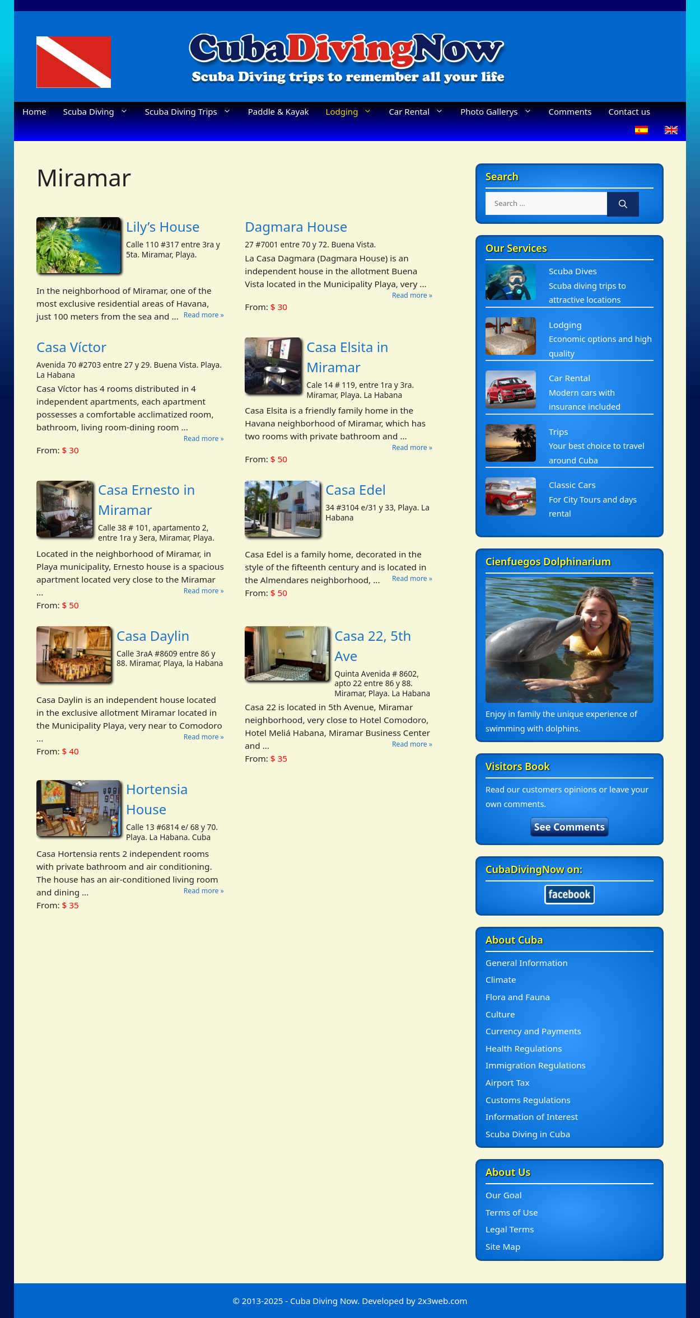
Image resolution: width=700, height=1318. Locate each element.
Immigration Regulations (536, 1065)
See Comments (569, 826)
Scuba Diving (100, 111)
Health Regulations (524, 1048)
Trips (558, 431)
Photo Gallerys (500, 111)
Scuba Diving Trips (192, 111)
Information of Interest (532, 1116)
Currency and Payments (533, 1030)
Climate (501, 979)
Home (34, 111)
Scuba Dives (573, 270)
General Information (527, 962)
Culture (500, 1014)
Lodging (353, 111)
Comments (570, 111)
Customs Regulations (528, 1099)
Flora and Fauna (518, 996)
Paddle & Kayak (278, 111)
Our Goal (504, 1194)
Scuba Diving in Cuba (528, 1133)
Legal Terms (510, 1229)
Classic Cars (572, 484)
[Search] (623, 204)
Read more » (204, 315)
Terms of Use (512, 1212)
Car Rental (420, 111)
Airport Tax (507, 1082)
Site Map (503, 1246)
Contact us (629, 111)
